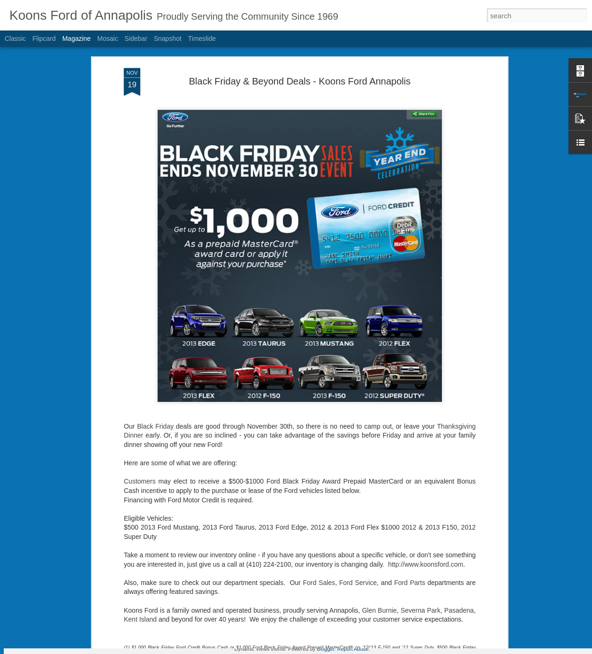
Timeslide (202, 38)
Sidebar (136, 38)
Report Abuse (353, 649)
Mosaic (107, 38)
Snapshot (168, 38)
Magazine (76, 38)
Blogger (325, 649)
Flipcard (44, 38)
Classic (15, 38)
